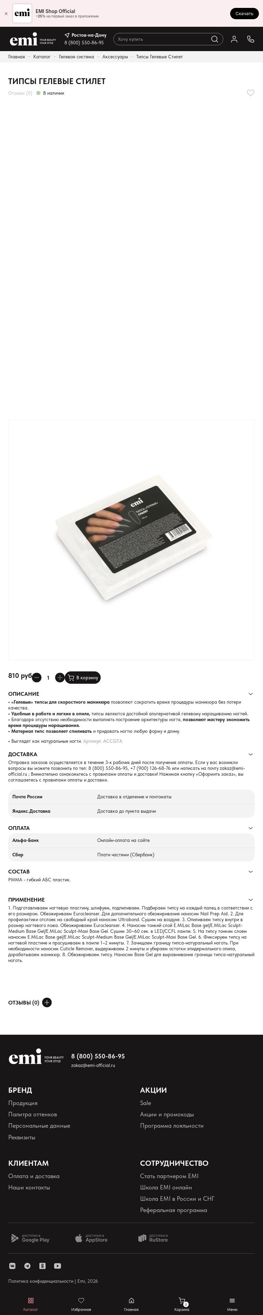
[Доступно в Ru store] (157, 1238)
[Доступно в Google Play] (30, 1238)
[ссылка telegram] (27, 1266)
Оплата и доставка (34, 1175)
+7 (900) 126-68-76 (150, 768)
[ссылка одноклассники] (42, 1266)
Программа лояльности (172, 1125)
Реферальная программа (173, 1209)
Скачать (244, 13)
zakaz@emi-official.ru (93, 1065)
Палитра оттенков (32, 1114)
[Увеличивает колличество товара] (60, 677)
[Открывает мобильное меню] (232, 1304)
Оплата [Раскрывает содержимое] (19, 828)
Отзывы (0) (20, 93)
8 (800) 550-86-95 (84, 42)
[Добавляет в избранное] (251, 93)
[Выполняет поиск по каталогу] (215, 39)
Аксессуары (115, 56)
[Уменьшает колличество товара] (36, 677)
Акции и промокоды (167, 1114)
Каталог (42, 56)
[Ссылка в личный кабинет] (234, 39)
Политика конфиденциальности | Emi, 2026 (53, 1281)
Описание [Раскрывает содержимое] (23, 694)
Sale (145, 1102)
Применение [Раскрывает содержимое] (26, 899)
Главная (16, 56)
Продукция (23, 1102)
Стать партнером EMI (169, 1175)
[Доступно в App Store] (94, 1238)
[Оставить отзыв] (47, 1002)
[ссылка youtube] (57, 1266)
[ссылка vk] (12, 1266)
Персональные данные (39, 1125)
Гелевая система (76, 56)
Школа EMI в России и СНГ (177, 1198)
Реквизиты (21, 1137)
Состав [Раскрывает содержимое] (19, 871)
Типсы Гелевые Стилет (159, 56)
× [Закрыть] (6, 13)
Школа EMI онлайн (166, 1187)
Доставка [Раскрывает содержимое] (22, 754)
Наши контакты (29, 1187)
